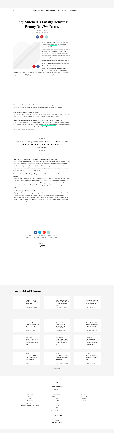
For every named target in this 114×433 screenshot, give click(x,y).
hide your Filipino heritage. (36, 178)
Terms (57, 403)
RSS (57, 411)
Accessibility (57, 408)
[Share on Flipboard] (44, 236)
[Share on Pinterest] (42, 37)
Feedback (30, 406)
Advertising (30, 404)
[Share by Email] (46, 37)
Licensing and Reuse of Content (30, 410)
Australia (83, 406)
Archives (57, 410)
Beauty (28, 241)
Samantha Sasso (42, 30)
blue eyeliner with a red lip (48, 129)
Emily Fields (53, 44)
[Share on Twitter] (39, 236)
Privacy (57, 404)
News (56, 241)
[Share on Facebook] (37, 37)
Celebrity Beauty (36, 241)
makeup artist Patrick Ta (40, 124)
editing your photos (32, 163)
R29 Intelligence (30, 408)
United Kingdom (84, 401)
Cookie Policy (56, 406)
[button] (93, 11)
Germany (84, 403)
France (84, 404)
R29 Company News (57, 401)
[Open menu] (13, 9)
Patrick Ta (16, 111)
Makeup (52, 241)
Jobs (30, 403)
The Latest (45, 241)
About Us (30, 401)
